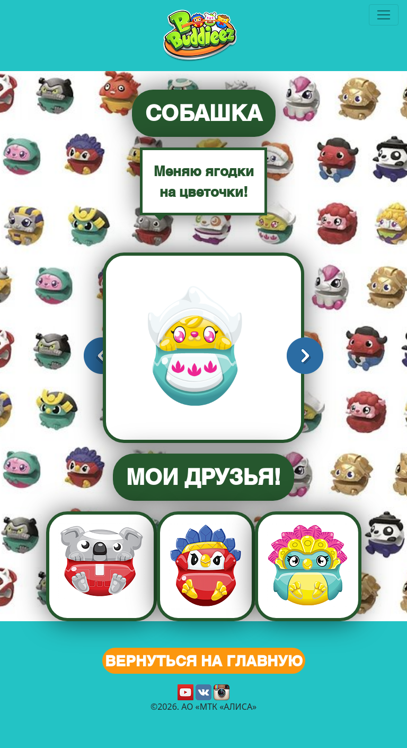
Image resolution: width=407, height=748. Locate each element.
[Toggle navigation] (384, 14)
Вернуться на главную (204, 660)
